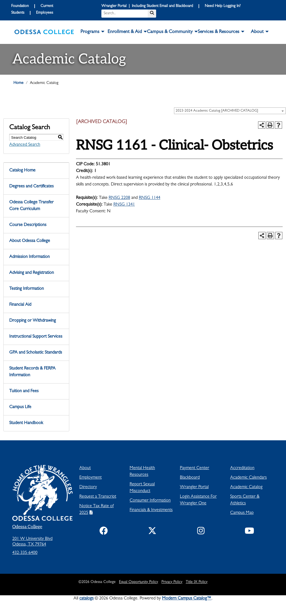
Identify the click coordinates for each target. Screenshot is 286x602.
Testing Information (26, 289)
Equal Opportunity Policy (138, 582)
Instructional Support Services (35, 337)
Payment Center (194, 468)
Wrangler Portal (194, 487)
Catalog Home (22, 170)
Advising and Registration (31, 273)
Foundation (20, 6)
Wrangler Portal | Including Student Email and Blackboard (147, 6)
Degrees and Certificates (31, 186)
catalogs (86, 598)
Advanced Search (24, 145)
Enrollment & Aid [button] (125, 32)
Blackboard (190, 478)
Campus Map (242, 513)
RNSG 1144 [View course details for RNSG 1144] (149, 198)
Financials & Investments (151, 510)
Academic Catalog (246, 487)
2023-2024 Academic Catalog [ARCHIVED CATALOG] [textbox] (217, 111)
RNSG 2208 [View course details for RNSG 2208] (119, 198)
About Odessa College (29, 241)
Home (18, 83)
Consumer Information (150, 500)
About (85, 468)
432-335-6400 (24, 553)
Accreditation (242, 468)
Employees (44, 13)
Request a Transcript (97, 497)
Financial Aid (20, 305)
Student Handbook (26, 423)
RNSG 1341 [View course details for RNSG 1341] (124, 205)
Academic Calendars (248, 478)
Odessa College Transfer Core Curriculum (31, 205)
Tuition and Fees (24, 391)
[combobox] (230, 110)
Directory (88, 487)
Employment (90, 478)
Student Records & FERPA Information (32, 372)
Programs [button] (89, 32)
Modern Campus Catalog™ (186, 598)
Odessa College (27, 527)
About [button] (257, 32)
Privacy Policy (171, 582)
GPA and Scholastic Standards (35, 353)
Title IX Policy (197, 582)
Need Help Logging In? (222, 6)
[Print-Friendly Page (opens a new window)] (270, 125)
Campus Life (20, 407)
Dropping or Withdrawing (32, 321)
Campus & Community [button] (170, 32)
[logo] (44, 32)
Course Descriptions (27, 225)
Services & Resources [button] (218, 32)
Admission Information (29, 257)
